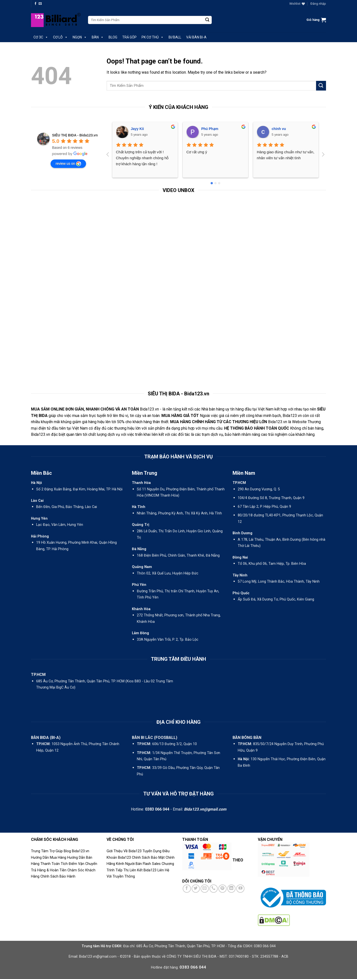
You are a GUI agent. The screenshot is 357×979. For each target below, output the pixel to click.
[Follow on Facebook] (35, 3)
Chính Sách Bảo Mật (148, 857)
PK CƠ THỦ (153, 37)
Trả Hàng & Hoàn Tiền (48, 870)
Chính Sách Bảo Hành (57, 876)
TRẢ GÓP (129, 37)
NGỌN (80, 37)
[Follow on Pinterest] (222, 888)
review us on (68, 163)
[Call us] (213, 888)
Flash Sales (152, 864)
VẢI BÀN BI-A (196, 37)
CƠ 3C (40, 37)
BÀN (98, 37)
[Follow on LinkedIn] (231, 888)
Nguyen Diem (283, 129)
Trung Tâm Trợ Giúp (47, 851)
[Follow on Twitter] (196, 888)
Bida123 (124, 857)
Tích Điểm (69, 864)
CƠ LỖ (60, 37)
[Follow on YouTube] (240, 888)
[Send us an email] (40, 3)
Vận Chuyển (87, 864)
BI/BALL (175, 37)
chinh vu (208, 129)
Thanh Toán (50, 864)
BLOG (113, 37)
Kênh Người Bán (129, 864)
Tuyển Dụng (152, 851)
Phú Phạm (139, 129)
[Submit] (207, 20)
